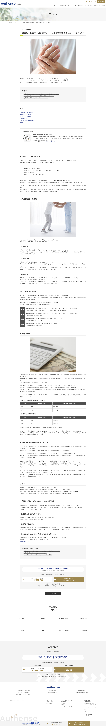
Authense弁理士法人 (82, 690)
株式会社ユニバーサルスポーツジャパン (24, 694)
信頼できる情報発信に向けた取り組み (90, 708)
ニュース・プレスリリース (66, 706)
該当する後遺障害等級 (25, 116)
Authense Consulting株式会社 (82, 692)
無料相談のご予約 (24, 541)
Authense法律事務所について (67, 700)
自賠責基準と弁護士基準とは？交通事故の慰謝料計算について (39, 96)
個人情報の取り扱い (88, 701)
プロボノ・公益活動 (88, 714)
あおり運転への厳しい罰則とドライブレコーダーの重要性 (38, 555)
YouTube (23, 700)
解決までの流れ (63, 5)
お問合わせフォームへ (79, 723)
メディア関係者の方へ (50, 703)
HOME (10, 22)
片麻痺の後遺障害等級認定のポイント (29, 120)
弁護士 (62, 704)
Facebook (18, 700)
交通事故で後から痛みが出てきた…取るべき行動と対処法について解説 (41, 94)
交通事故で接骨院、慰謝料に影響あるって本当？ (36, 98)
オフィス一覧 (49, 700)
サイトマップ (86, 715)
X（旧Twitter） (12, 700)
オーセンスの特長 (79, 5)
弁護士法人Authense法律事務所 (23, 690)
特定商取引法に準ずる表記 (89, 703)
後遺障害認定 (28, 29)
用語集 (95, 5)
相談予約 (101, 1)
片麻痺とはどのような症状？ (27, 112)
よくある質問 (102, 5)
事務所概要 (63, 701)
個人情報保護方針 (87, 700)
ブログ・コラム (17, 22)
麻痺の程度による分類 (25, 114)
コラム (91, 5)
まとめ (21, 122)
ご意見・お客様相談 (50, 701)
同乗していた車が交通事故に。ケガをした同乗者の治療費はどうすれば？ (42, 551)
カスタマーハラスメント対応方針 (90, 712)
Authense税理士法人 (53, 690)
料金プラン (71, 5)
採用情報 (63, 703)
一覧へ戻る (55, 593)
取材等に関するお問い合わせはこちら (52, 141)
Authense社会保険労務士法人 (24, 692)
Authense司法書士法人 (53, 692)
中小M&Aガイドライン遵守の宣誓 (90, 705)
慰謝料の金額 (23, 118)
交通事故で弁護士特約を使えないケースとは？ (35, 553)
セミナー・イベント (65, 707)
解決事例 (87, 5)
